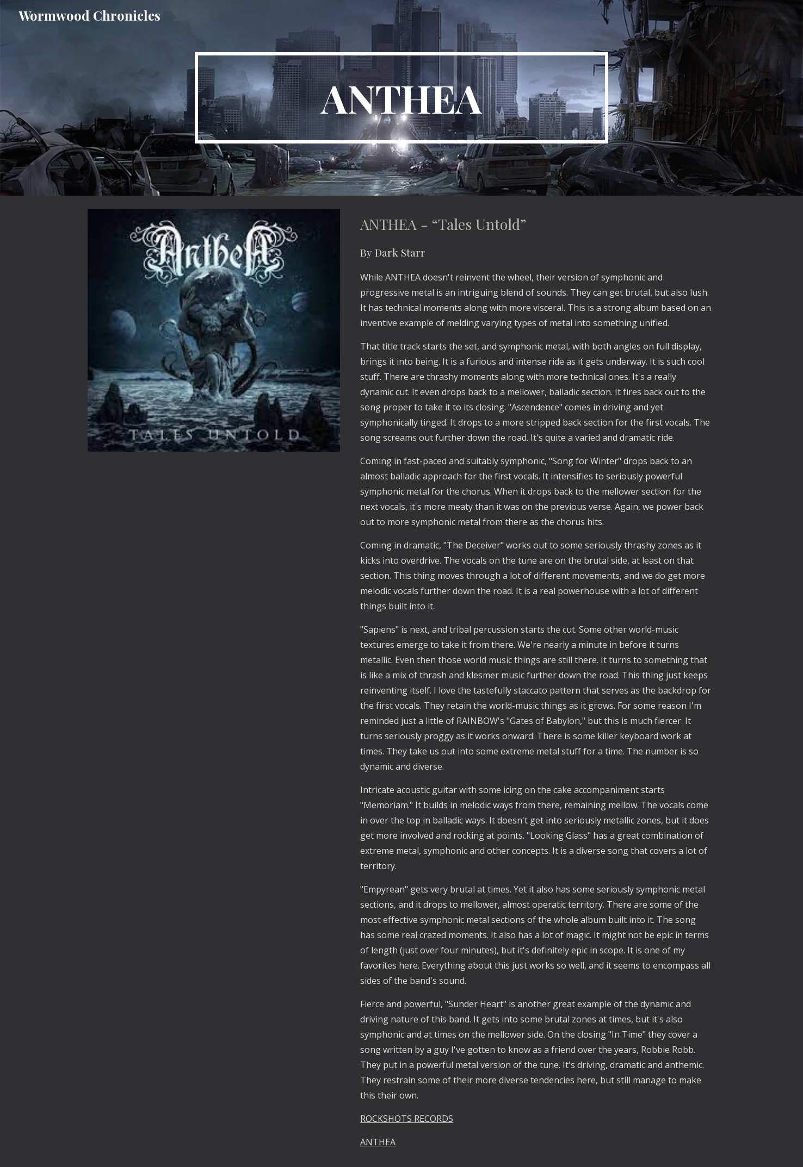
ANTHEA (378, 1142)
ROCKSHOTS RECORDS (406, 1119)
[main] (401, 97)
